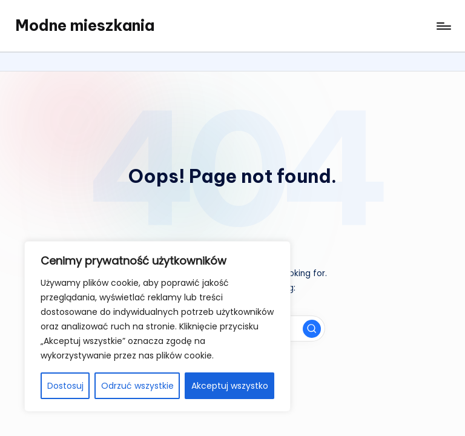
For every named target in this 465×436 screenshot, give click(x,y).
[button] (312, 329)
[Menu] (443, 26)
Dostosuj (65, 386)
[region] (157, 326)
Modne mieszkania (84, 25)
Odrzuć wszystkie (137, 386)
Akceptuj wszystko (229, 386)
